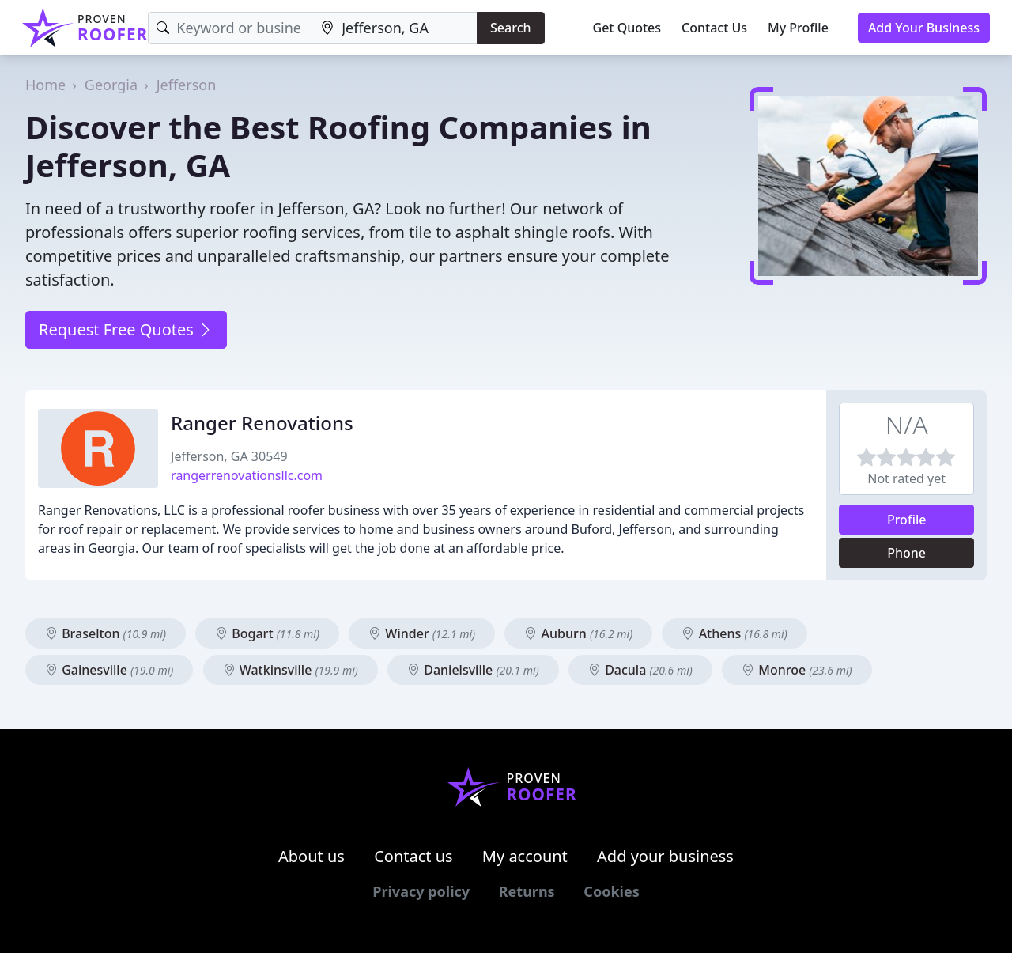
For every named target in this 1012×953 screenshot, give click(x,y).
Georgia (111, 84)
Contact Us (714, 27)
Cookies (611, 891)
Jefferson (187, 84)
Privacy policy (421, 891)
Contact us (413, 856)
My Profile (798, 27)
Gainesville (109, 670)
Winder (421, 633)
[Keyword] (230, 28)
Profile (907, 519)
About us (311, 856)
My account (525, 856)
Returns (527, 891)
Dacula (640, 670)
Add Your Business (924, 27)
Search (510, 27)
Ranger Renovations (262, 423)
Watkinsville (290, 670)
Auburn (578, 633)
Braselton (105, 633)
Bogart (267, 633)
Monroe (797, 670)
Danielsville (473, 670)
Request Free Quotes (126, 329)
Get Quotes (627, 27)
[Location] (395, 28)
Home (45, 84)
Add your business (665, 856)
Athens (734, 633)
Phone (906, 553)
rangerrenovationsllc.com (247, 475)
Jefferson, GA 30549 (229, 456)
